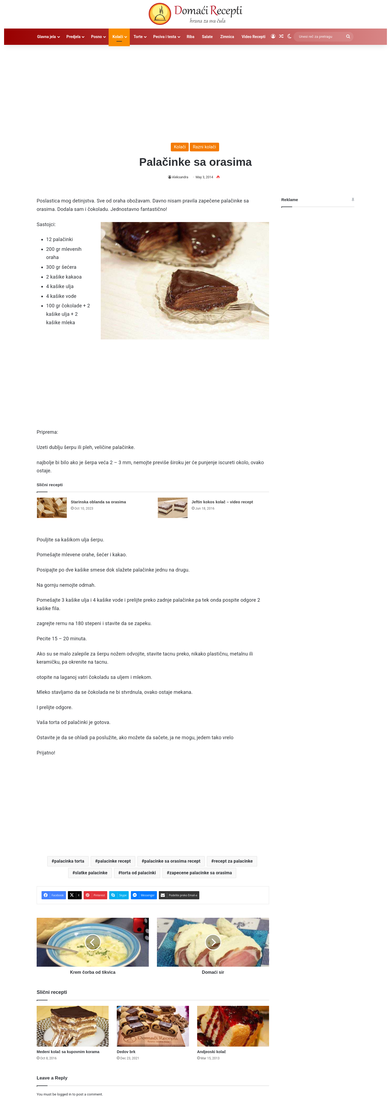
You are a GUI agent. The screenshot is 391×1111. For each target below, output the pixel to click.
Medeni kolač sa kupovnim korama (68, 1052)
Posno (96, 37)
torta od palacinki (138, 872)
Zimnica (227, 37)
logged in (64, 1094)
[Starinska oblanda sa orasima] (52, 508)
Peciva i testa (164, 37)
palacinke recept (114, 861)
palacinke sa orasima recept (172, 861)
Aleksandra (180, 177)
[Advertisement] (195, 91)
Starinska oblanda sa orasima (98, 502)
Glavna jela (46, 37)
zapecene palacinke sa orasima (200, 872)
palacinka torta (69, 861)
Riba (190, 37)
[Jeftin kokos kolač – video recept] (173, 508)
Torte (138, 37)
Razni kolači (204, 146)
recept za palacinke (233, 861)
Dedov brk (126, 1052)
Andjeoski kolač (211, 1052)
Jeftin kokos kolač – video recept (222, 502)
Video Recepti (253, 37)
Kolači (117, 37)
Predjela (74, 37)
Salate (207, 37)
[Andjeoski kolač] (233, 1026)
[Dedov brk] (153, 1026)
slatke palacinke (91, 872)
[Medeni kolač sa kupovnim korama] (73, 1026)
